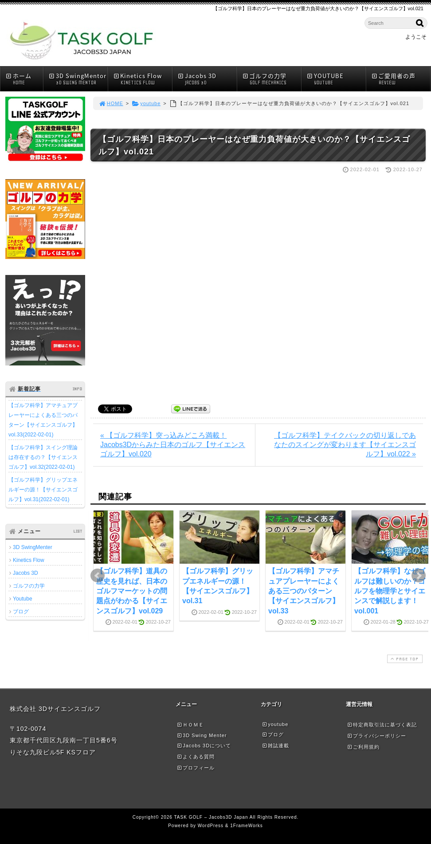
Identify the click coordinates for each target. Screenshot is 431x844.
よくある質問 (195, 756)
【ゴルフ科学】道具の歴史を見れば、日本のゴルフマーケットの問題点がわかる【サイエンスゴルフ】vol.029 (131, 591)
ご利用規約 (363, 747)
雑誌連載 (275, 745)
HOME (110, 103)
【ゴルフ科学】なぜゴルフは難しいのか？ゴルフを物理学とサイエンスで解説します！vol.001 (389, 591)
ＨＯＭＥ (190, 724)
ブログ (21, 611)
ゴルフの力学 (272, 78)
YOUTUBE (336, 78)
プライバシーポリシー (376, 735)
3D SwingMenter (32, 547)
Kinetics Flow (142, 78)
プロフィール (195, 767)
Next (418, 576)
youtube (146, 103)
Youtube (22, 599)
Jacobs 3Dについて (203, 745)
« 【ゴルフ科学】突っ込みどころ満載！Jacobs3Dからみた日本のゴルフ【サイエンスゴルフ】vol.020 (172, 445)
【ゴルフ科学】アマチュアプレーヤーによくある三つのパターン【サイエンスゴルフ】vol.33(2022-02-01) (43, 420)
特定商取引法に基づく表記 (382, 724)
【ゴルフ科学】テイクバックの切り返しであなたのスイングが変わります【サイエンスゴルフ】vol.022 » (345, 445)
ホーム (24, 78)
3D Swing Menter (201, 735)
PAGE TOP (404, 659)
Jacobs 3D (207, 78)
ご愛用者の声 (401, 78)
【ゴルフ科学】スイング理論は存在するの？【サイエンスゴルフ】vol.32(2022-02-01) (43, 457)
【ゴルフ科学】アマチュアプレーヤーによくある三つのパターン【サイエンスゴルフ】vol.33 (303, 591)
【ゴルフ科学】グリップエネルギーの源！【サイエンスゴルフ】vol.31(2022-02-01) (43, 489)
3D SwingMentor (78, 78)
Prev (97, 576)
